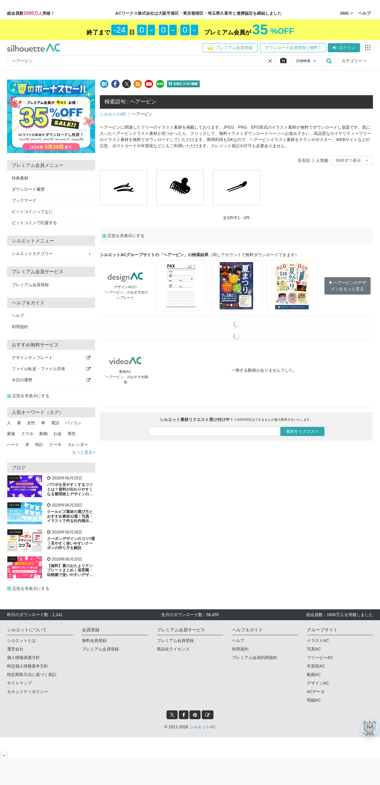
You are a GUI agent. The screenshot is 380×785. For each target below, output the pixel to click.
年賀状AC (316, 666)
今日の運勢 (51, 380)
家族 (11, 433)
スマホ (27, 433)
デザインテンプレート (51, 357)
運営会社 (15, 649)
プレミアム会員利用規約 (254, 657)
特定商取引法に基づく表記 (31, 674)
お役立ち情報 (14, 505)
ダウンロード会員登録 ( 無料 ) (292, 47)
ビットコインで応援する (34, 222)
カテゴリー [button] (354, 60)
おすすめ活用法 (15, 532)
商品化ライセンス (173, 649)
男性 (72, 433)
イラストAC (13, 478)
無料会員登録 (94, 640)
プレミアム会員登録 (230, 47)
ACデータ (316, 691)
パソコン (73, 422)
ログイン (344, 47)
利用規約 (20, 326)
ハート (13, 444)
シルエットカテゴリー (51, 253)
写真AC (314, 649)
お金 (57, 433)
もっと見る (83, 452)
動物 (43, 433)
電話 (55, 422)
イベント (12, 559)
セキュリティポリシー (27, 691)
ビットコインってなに (32, 211)
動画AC (314, 674)
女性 (31, 422)
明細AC (314, 700)
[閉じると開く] (4, 755)
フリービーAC (320, 657)
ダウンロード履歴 (28, 189)
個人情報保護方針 (23, 657)
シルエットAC (113, 114)
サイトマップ (19, 683)
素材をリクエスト (302, 431)
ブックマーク (24, 200)
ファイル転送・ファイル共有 (51, 368)
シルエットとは (21, 640)
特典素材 (20, 178)
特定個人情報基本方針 (27, 666)
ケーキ (55, 444)
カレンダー (78, 444)
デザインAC (318, 683)
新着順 (304, 160)
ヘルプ (18, 315)
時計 (39, 444)
